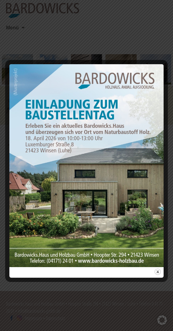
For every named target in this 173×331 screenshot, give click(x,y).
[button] (162, 320)
